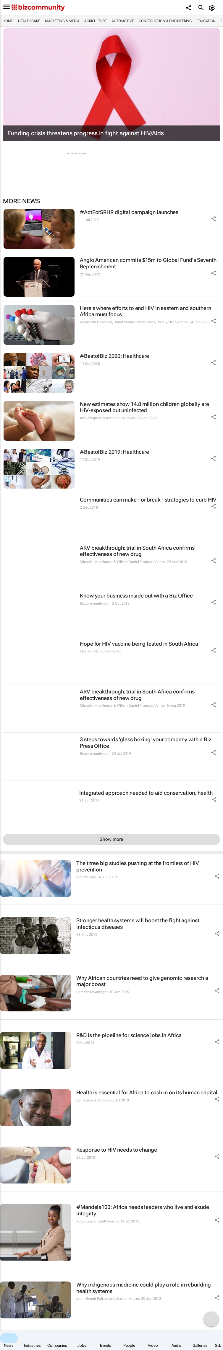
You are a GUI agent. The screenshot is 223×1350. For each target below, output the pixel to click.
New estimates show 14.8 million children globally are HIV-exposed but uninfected (144, 407)
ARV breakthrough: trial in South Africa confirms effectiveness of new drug (137, 551)
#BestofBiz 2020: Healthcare (114, 356)
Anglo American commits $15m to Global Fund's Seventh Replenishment (148, 263)
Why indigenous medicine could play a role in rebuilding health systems (143, 1288)
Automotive (123, 21)
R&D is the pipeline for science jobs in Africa (129, 1035)
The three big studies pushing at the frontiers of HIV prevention (137, 866)
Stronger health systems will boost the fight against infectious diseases (137, 923)
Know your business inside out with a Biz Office (136, 595)
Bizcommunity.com (95, 603)
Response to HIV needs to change (116, 1150)
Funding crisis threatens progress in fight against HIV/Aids (85, 133)
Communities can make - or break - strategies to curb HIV (148, 500)
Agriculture (95, 21)
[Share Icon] (213, 219)
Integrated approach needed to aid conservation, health (146, 793)
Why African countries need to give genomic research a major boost (142, 981)
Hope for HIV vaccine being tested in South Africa (139, 644)
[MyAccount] (212, 7)
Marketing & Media (62, 21)
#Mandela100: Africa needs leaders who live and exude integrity (142, 1210)
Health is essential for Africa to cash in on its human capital (146, 1092)
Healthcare (29, 21)
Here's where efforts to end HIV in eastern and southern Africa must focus (145, 311)
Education (206, 21)
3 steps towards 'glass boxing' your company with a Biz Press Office (145, 742)
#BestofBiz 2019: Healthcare (114, 452)
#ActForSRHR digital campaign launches (129, 212)
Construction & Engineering (165, 21)
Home (8, 21)
